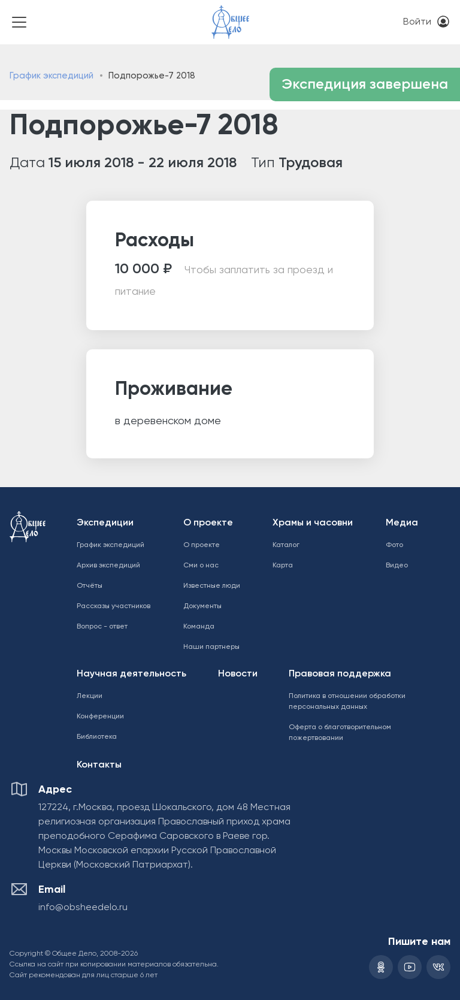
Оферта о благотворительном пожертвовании (340, 733)
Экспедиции (105, 523)
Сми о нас (201, 565)
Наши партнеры (211, 647)
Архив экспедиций (108, 565)
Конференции (100, 716)
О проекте (208, 523)
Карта (283, 565)
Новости (238, 674)
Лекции (89, 696)
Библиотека (97, 737)
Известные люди (211, 586)
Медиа (402, 523)
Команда (198, 626)
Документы (202, 606)
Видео (397, 565)
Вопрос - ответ (102, 626)
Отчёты (89, 586)
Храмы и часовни (313, 523)
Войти (417, 22)
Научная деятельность (131, 674)
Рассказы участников (113, 606)
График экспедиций (51, 75)
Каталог (286, 545)
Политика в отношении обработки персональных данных (347, 702)
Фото (394, 545)
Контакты (99, 765)
